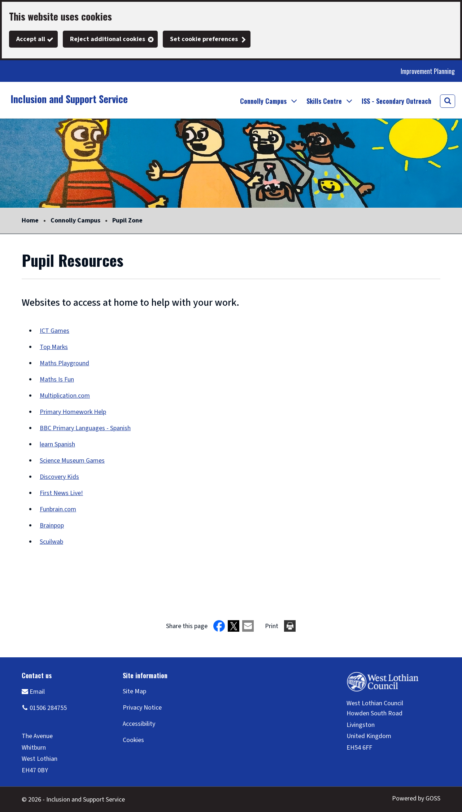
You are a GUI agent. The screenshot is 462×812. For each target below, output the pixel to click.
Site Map (134, 691)
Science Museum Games (72, 460)
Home (30, 220)
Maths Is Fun (57, 379)
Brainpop (52, 525)
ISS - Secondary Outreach (396, 101)
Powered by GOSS (416, 798)
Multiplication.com (65, 395)
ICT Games (54, 330)
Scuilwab (51, 541)
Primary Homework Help (73, 411)
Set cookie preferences (204, 39)
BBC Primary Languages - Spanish (85, 428)
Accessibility (139, 723)
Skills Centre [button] (324, 101)
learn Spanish (57, 444)
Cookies (133, 740)
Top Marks (54, 347)
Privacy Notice (142, 707)
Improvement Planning (428, 71)
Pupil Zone (127, 220)
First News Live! (61, 493)
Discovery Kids (59, 476)
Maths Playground (64, 363)
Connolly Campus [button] (263, 101)
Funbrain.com (58, 509)
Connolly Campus (75, 220)
